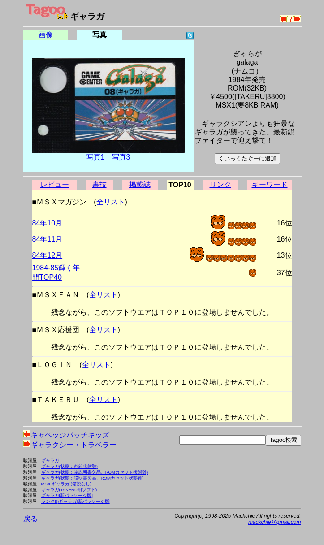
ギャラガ (50, 460)
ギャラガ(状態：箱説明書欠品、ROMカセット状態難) (94, 472)
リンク (220, 184)
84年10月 (47, 223)
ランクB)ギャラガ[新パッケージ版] (76, 501)
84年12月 (47, 255)
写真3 (121, 157)
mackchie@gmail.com (274, 522)
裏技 (99, 184)
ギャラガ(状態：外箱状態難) (69, 466)
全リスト (110, 202)
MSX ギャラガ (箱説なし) (66, 483)
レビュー (54, 184)
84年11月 (47, 239)
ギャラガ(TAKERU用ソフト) (69, 489)
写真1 (95, 157)
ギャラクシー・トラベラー (70, 445)
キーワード (270, 184)
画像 (46, 35)
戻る (30, 519)
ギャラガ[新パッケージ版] (67, 495)
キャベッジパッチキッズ (66, 435)
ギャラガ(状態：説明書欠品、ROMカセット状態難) (92, 478)
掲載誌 (140, 184)
